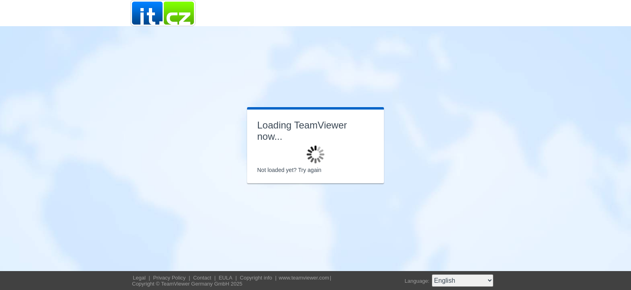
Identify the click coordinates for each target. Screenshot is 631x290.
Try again (310, 170)
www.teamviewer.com (304, 278)
